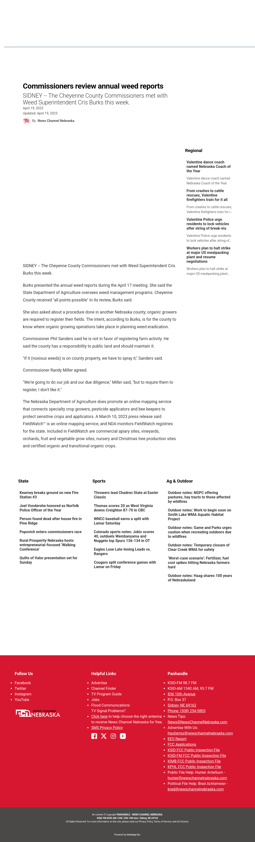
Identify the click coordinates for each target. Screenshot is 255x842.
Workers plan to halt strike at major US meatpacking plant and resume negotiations (209, 255)
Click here (99, 716)
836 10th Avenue (181, 694)
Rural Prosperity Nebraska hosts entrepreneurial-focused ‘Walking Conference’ (47, 545)
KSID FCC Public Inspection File (194, 750)
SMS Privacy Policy (106, 727)
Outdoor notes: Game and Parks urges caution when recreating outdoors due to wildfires (200, 532)
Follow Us (24, 673)
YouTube (22, 699)
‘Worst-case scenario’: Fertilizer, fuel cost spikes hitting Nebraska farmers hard (199, 562)
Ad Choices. (183, 821)
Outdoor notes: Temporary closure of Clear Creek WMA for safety (198, 547)
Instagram (23, 694)
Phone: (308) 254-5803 (187, 711)
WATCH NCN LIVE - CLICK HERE (127, 7)
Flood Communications (110, 705)
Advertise (99, 683)
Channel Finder (103, 688)
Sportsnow (178, 39)
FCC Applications (182, 744)
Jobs (95, 699)
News (133, 39)
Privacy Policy (146, 821)
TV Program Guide (106, 694)
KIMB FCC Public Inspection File (194, 761)
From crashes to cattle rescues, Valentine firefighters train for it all (207, 195)
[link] (211, 173)
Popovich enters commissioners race (51, 532)
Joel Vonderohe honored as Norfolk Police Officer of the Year (49, 508)
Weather (153, 39)
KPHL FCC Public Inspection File (194, 767)
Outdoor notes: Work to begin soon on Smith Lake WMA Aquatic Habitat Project (199, 514)
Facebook (23, 683)
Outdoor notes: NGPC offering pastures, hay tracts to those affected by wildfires (199, 497)
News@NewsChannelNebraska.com (197, 722)
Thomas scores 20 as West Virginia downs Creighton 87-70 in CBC (123, 508)
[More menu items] (232, 40)
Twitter (20, 688)
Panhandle (178, 673)
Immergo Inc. (134, 834)
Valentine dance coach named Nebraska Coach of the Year (209, 166)
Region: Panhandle (36, 42)
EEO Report (177, 739)
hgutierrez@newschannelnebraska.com (200, 733)
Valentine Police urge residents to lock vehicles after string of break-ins (208, 224)
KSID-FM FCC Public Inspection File (197, 755)
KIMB (219, 39)
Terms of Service (162, 821)
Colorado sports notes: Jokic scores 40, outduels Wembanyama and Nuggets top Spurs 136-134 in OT (124, 536)
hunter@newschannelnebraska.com (197, 778)
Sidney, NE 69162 (182, 705)
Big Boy (201, 39)
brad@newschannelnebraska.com (196, 789)
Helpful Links (103, 673)
